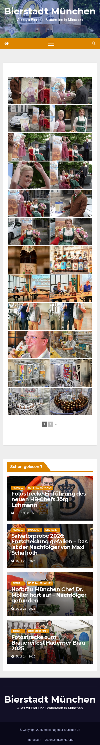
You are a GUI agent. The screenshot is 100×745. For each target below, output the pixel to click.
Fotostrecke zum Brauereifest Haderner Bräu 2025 (48, 643)
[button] (93, 43)
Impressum (34, 739)
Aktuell (18, 488)
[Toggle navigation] (51, 43)
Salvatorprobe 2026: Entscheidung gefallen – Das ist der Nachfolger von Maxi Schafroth (49, 544)
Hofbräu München (40, 488)
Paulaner (34, 530)
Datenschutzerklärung (59, 739)
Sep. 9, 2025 (25, 513)
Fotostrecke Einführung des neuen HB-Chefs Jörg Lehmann (48, 499)
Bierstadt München (50, 11)
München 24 (72, 729)
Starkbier (51, 530)
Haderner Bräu (38, 631)
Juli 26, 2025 (26, 608)
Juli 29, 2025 (26, 561)
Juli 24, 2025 (26, 656)
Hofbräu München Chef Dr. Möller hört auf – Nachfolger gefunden (48, 595)
